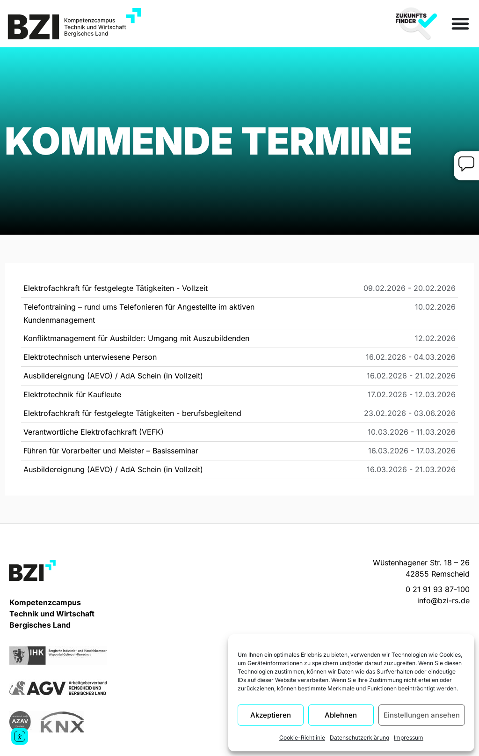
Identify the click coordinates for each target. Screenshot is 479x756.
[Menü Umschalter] (460, 23)
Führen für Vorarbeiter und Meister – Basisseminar (110, 450)
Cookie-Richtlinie (302, 737)
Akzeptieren (270, 715)
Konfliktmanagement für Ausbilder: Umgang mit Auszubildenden (136, 338)
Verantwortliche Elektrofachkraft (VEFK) (93, 432)
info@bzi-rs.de (443, 600)
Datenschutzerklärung (359, 737)
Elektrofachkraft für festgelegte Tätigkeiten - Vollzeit (115, 288)
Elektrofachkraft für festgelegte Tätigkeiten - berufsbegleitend (132, 413)
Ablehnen (341, 715)
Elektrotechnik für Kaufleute (72, 394)
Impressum (408, 737)
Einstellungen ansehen (422, 715)
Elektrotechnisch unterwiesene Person (90, 357)
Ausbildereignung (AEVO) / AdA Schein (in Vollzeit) (113, 375)
